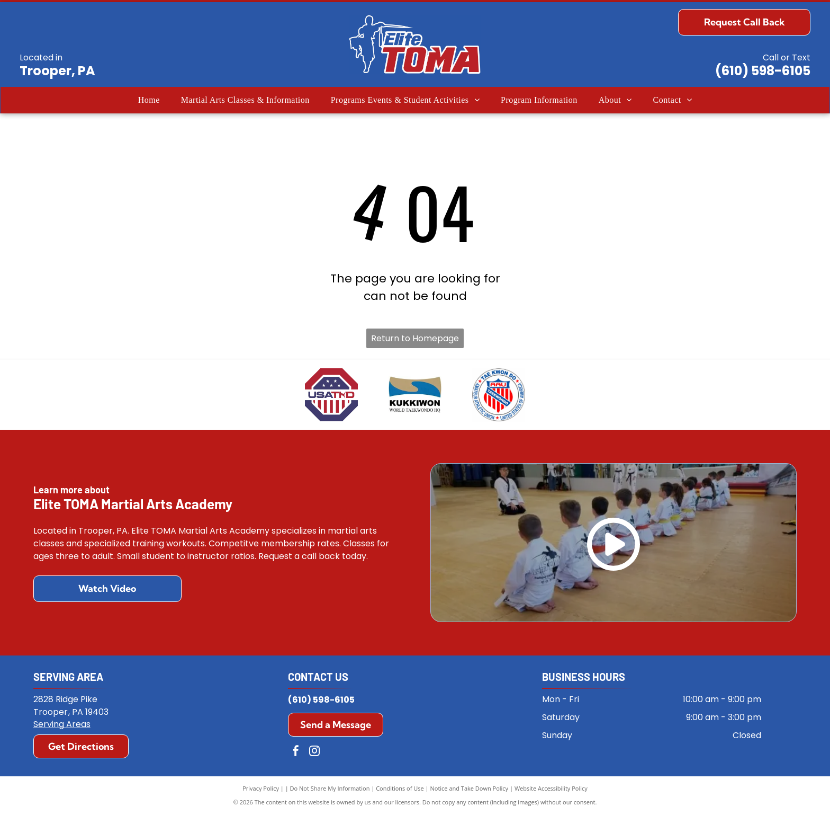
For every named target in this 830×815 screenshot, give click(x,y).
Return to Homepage (415, 338)
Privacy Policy (260, 788)
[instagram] (314, 752)
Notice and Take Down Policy (469, 788)
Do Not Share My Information (330, 788)
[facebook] (296, 752)
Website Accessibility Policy (551, 788)
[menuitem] (149, 100)
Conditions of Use (400, 788)
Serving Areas (62, 724)
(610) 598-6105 (762, 70)
